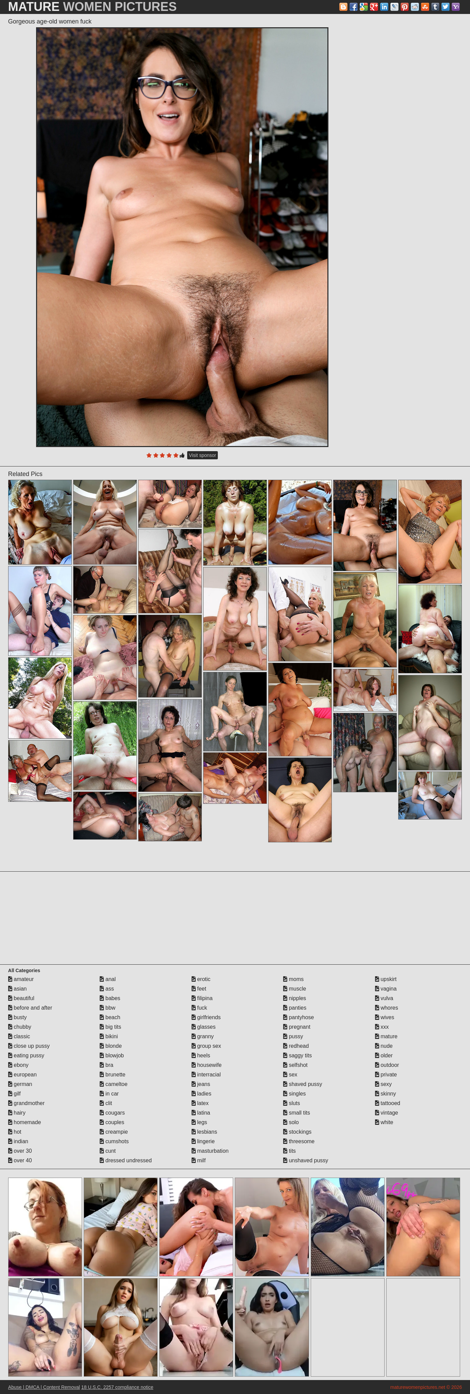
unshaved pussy (305, 1160)
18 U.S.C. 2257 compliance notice (117, 1387)
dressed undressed (126, 1160)
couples (112, 1122)
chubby (19, 1027)
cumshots (114, 1141)
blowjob (112, 1055)
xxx (382, 1027)
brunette (112, 1074)
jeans (201, 1084)
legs (199, 1122)
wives (384, 1017)
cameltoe (113, 1084)
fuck (199, 1008)
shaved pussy (302, 1084)
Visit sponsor (202, 455)
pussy (293, 1036)
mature (386, 1036)
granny (203, 1036)
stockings (297, 1132)
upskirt (386, 979)
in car (109, 1094)
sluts (291, 1103)
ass (107, 989)
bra (106, 1065)
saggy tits (297, 1055)
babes (110, 998)
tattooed (387, 1103)
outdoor (387, 1065)
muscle (294, 989)
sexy (383, 1084)
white (384, 1122)
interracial (206, 1074)
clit (106, 1103)
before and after (30, 1008)
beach (110, 1017)
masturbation (210, 1151)
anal (108, 979)
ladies (201, 1094)
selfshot (295, 1065)
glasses (204, 1027)
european (22, 1074)
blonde (111, 1046)
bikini (109, 1036)
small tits (296, 1113)
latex (200, 1103)
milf (199, 1160)
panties (294, 1008)
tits (289, 1151)
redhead (296, 1046)
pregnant (296, 1027)
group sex (206, 1046)
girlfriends (206, 1017)
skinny (385, 1094)
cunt (108, 1151)
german (20, 1084)
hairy (17, 1113)
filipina (202, 998)
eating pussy (26, 1055)
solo (291, 1122)
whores (386, 1008)
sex (290, 1074)
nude (384, 1046)
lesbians (204, 1132)
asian (17, 989)
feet (199, 989)
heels (201, 1055)
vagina (386, 989)
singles (294, 1094)
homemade (24, 1122)
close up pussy (29, 1046)
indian (18, 1141)
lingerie (203, 1141)
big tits (110, 1027)
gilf (14, 1094)
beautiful (21, 998)
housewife (207, 1065)
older (384, 1055)
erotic (201, 979)
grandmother (26, 1103)
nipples (294, 998)
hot (14, 1132)
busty (17, 1017)
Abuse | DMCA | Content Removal (44, 1387)
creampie (114, 1132)
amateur (21, 979)
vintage (386, 1113)
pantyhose (298, 1017)
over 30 (20, 1151)
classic (19, 1036)
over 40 (20, 1160)
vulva (384, 998)
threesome (298, 1141)
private (386, 1074)
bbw (107, 1008)
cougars (112, 1113)
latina (201, 1113)
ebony (18, 1065)
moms (293, 979)
